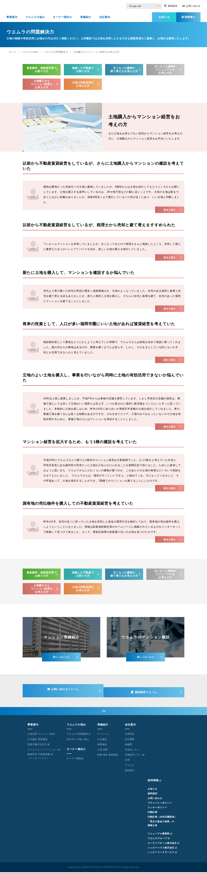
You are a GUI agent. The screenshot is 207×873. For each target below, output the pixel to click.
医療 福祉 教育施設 (107, 755)
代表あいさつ (132, 750)
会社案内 (104, 19)
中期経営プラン (135, 755)
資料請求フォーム (147, 692)
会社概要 (130, 740)
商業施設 (102, 745)
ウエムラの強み (35, 19)
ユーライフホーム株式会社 (164, 843)
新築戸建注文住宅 (38, 745)
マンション (103, 735)
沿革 (127, 761)
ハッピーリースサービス (162, 853)
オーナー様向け (62, 19)
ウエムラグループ (159, 839)
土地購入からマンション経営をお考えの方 (42, 86)
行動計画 (152, 813)
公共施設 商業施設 (37, 740)
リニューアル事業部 (160, 834)
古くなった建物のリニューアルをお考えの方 (165, 71)
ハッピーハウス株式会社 (162, 848)
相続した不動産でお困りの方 (83, 72)
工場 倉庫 (102, 750)
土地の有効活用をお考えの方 (83, 86)
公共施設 (102, 740)
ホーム (12, 54)
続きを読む (167, 212)
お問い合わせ (191, 8)
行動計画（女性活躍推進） (162, 817)
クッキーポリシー (157, 808)
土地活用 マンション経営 (41, 735)
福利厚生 (130, 771)
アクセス (130, 766)
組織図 (128, 745)
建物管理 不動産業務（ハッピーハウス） (40, 757)
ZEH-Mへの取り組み (78, 740)
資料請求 (170, 8)
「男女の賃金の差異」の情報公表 (161, 824)
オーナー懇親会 (75, 759)
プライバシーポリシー (160, 803)
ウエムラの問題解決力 (56, 54)
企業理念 (130, 735)
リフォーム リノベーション (43, 750)
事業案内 (11, 19)
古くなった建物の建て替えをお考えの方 (124, 72)
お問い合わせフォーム (63, 692)
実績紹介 (85, 19)
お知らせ (164, 19)
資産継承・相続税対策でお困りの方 (42, 72)
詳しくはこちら (61, 659)
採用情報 (188, 19)
